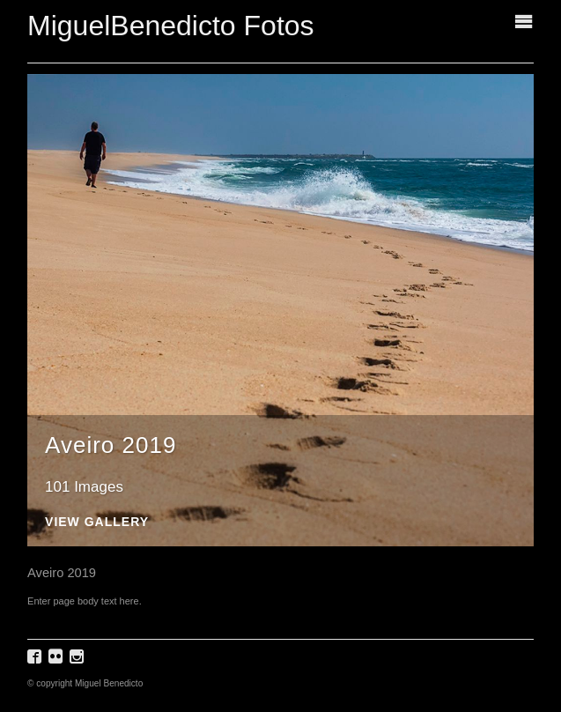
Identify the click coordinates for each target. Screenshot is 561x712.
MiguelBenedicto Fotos (170, 25)
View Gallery (97, 522)
